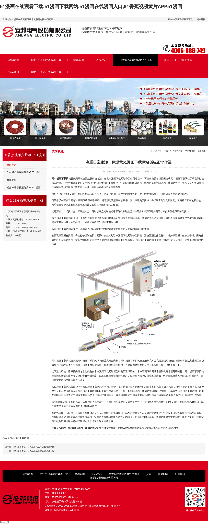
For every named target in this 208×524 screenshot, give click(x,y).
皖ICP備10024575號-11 (66, 510)
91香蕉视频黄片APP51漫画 (135, 60)
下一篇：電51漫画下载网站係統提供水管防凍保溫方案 (29, 451)
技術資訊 (11, 164)
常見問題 (186, 60)
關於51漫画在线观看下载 (46, 60)
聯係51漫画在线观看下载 (180, 19)
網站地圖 (201, 19)
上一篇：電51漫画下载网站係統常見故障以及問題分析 (29, 447)
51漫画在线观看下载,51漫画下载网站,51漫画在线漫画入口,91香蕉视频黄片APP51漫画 (91, 6)
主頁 (166, 151)
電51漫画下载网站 (19, 438)
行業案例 (13, 72)
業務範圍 (78, 60)
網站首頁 (13, 60)
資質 (166, 60)
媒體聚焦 (11, 180)
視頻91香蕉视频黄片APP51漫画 (23, 187)
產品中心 (101, 60)
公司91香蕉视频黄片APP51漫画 (23, 172)
